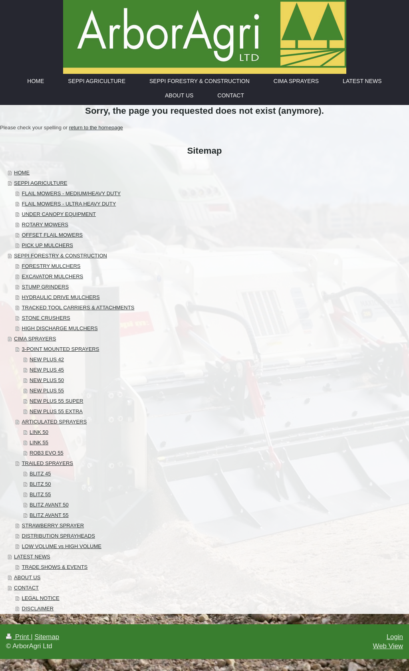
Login (395, 637)
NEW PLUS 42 (47, 359)
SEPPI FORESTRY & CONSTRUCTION (60, 256)
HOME (22, 173)
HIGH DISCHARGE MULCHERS (60, 328)
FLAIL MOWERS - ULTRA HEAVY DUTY (69, 204)
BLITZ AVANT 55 (49, 515)
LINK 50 (39, 432)
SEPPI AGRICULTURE (40, 183)
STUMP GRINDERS (45, 287)
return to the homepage (96, 128)
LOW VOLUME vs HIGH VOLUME (61, 546)
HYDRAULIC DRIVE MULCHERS (61, 297)
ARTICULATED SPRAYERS (54, 422)
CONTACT (26, 588)
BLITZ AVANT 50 (49, 505)
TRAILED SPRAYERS (47, 463)
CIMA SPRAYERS (35, 339)
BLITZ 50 (40, 484)
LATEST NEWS (32, 557)
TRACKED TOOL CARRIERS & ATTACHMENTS (78, 308)
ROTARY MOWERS (45, 225)
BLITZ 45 (40, 474)
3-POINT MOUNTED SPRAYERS (60, 349)
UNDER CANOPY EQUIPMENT (59, 214)
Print (18, 637)
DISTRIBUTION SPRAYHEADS (58, 536)
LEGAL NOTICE (41, 598)
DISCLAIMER (38, 609)
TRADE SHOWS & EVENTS (55, 567)
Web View (388, 646)
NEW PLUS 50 (47, 380)
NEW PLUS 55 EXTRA (56, 411)
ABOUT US (27, 577)
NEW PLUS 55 (47, 391)
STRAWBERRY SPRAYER (53, 525)
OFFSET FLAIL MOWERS (52, 235)
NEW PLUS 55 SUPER (56, 401)
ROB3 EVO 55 (47, 453)
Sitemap (46, 637)
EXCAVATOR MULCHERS (52, 276)
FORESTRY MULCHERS (51, 266)
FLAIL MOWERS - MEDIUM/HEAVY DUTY (71, 193)
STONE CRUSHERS (46, 318)
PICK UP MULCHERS (47, 245)
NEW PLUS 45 (47, 370)
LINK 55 (39, 442)
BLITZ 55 (40, 494)
